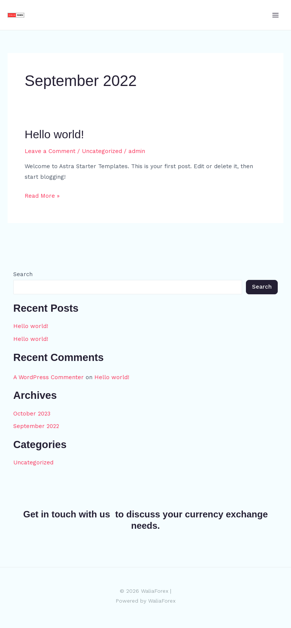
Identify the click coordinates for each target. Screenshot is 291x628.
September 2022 (36, 426)
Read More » (42, 195)
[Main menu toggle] (276, 15)
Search (23, 274)
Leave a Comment (50, 151)
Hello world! (54, 134)
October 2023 (31, 413)
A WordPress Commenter (48, 377)
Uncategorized (102, 151)
